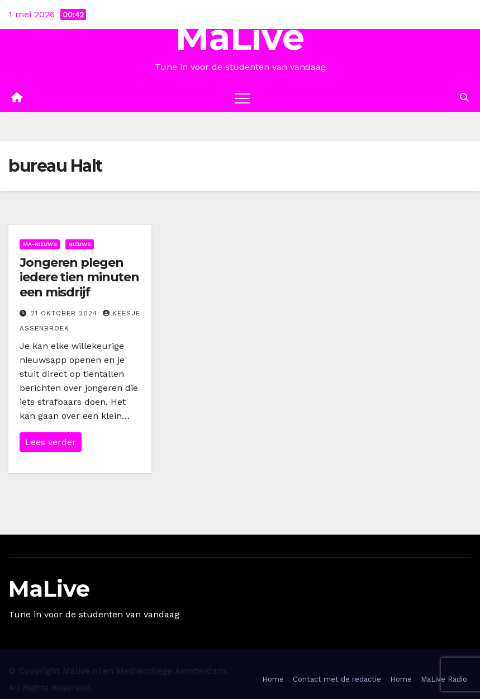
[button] (464, 97)
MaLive (240, 37)
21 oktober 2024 (65, 313)
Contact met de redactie (337, 679)
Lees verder (50, 442)
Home (273, 679)
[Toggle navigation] (242, 97)
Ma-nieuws (39, 244)
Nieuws (80, 244)
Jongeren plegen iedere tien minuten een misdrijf (79, 277)
